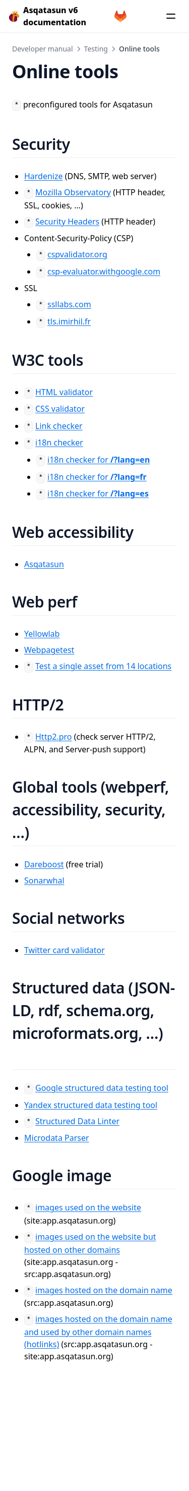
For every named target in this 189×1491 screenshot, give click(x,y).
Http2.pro (53, 736)
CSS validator (60, 408)
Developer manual (42, 48)
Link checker (59, 425)
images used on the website (88, 1207)
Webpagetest (49, 649)
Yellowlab (41, 633)
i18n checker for (98, 459)
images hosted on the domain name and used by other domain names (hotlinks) (98, 1331)
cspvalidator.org (77, 254)
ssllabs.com (69, 304)
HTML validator (64, 392)
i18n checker (59, 442)
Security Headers (67, 221)
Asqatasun (44, 564)
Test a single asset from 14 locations (103, 666)
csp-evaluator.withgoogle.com (103, 271)
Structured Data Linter (77, 1121)
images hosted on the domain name (103, 1290)
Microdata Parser (56, 1137)
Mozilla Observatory (73, 192)
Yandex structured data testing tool (90, 1105)
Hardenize (43, 176)
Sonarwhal (44, 880)
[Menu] (171, 16)
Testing (96, 48)
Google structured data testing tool (101, 1087)
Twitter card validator (64, 950)
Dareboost (44, 864)
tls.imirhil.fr (69, 321)
